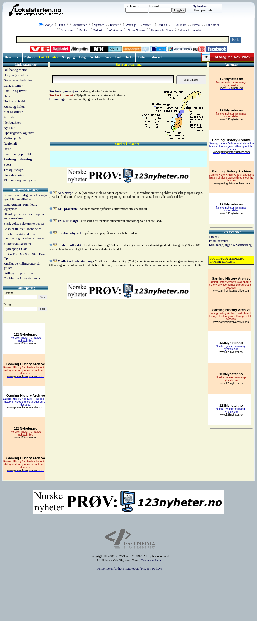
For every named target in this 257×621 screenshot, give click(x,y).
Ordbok (98, 30)
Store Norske (136, 30)
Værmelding (244, 245)
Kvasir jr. (131, 25)
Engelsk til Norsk (162, 30)
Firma (196, 25)
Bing (62, 25)
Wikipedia (115, 30)
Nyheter (99, 25)
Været (146, 25)
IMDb (83, 30)
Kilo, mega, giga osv (222, 245)
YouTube (67, 30)
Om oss (214, 237)
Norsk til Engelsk (190, 30)
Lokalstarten (79, 25)
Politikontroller (218, 241)
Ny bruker (200, 6)
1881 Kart (179, 25)
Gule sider (212, 25)
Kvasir (114, 25)
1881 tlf (162, 25)
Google (48, 25)
